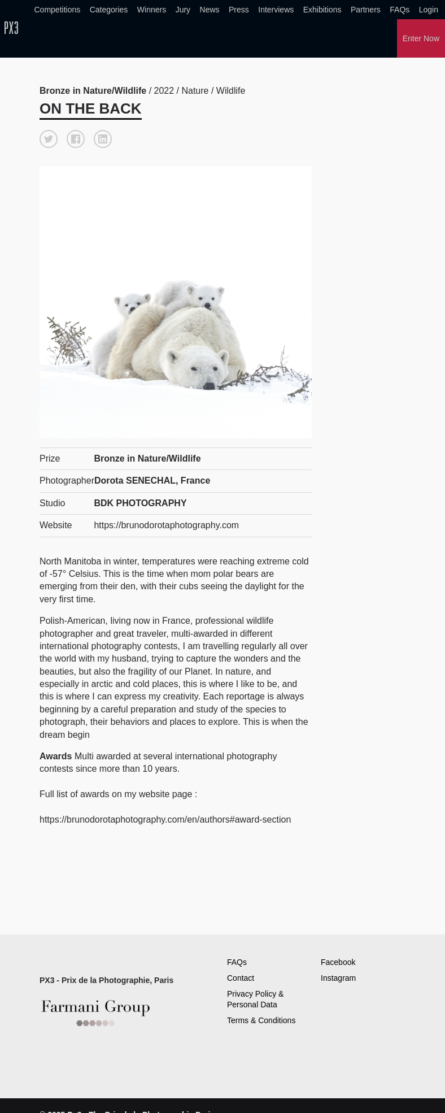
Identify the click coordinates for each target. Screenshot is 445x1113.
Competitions (57, 9)
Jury (183, 9)
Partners (366, 9)
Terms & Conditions (261, 1020)
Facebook (338, 962)
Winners (151, 9)
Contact (240, 977)
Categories (109, 9)
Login (428, 9)
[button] (49, 139)
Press (239, 9)
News (210, 9)
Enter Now (421, 38)
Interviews (276, 9)
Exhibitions (322, 9)
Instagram (338, 977)
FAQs (399, 9)
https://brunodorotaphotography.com (166, 525)
